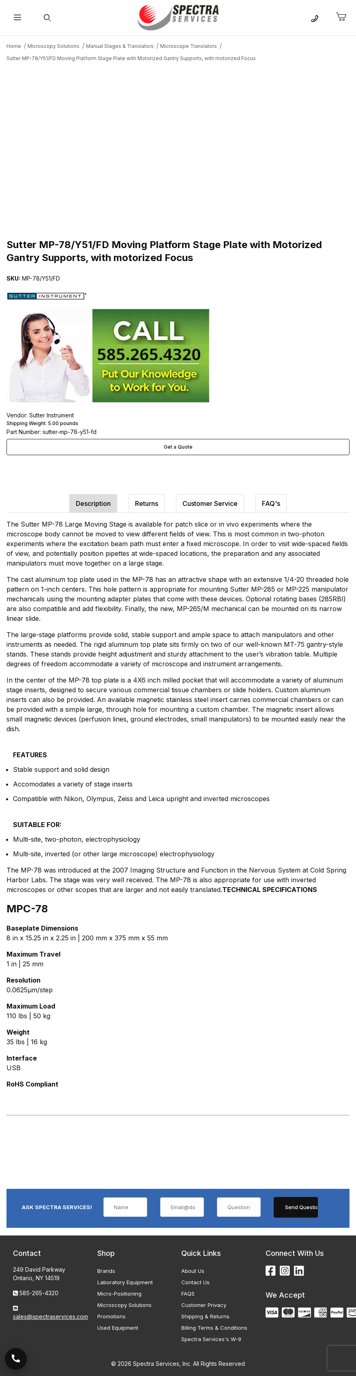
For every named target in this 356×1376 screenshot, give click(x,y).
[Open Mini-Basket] (344, 17)
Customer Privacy (203, 1305)
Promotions (111, 1316)
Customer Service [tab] (210, 503)
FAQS (188, 1293)
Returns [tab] (146, 503)
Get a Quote (178, 447)
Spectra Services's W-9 (211, 1339)
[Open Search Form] (47, 18)
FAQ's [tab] (271, 503)
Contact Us (195, 1282)
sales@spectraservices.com (50, 1316)
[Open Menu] (17, 18)
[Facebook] (271, 1271)
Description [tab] (93, 503)
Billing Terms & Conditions (214, 1327)
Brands (106, 1271)
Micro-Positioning (119, 1293)
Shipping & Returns (205, 1316)
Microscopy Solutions (124, 1305)
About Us (192, 1271)
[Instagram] (285, 1271)
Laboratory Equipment (125, 1282)
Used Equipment (117, 1327)
